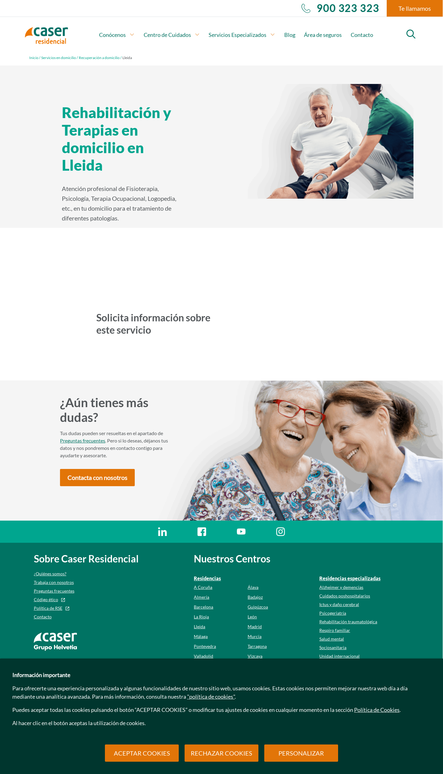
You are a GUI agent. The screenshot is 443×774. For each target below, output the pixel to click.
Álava (253, 587)
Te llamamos (414, 8)
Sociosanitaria (332, 647)
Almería (201, 597)
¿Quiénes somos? (50, 573)
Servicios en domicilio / (59, 57)
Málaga (201, 636)
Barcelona (203, 606)
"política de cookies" (211, 696)
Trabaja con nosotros (54, 582)
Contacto (362, 34)
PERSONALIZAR (301, 753)
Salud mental (331, 638)
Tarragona (257, 646)
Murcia (254, 636)
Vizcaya (255, 656)
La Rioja (201, 616)
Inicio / (34, 57)
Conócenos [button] (117, 34)
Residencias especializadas (350, 578)
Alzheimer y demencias (341, 587)
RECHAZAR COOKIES (221, 753)
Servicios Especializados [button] (242, 34)
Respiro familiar (334, 630)
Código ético (46, 599)
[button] (97, 477)
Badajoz (255, 597)
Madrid (255, 626)
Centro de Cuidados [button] (172, 34)
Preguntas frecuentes (82, 440)
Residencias (207, 578)
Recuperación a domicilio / (100, 57)
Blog (289, 34)
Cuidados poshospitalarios (344, 595)
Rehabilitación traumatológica (348, 621)
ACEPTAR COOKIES (142, 753)
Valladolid (203, 656)
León (252, 616)
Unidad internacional (339, 656)
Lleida (199, 626)
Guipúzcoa (258, 606)
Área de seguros (323, 34)
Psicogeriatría (332, 613)
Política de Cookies (377, 709)
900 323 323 (340, 8)
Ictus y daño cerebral (339, 604)
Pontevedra (205, 646)
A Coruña (203, 587)
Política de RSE (48, 608)
